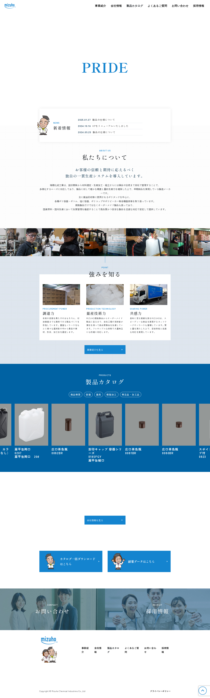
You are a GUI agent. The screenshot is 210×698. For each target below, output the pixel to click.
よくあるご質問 (157, 5)
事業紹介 (100, 5)
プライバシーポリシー (160, 691)
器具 (98, 394)
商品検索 (76, 394)
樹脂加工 (111, 394)
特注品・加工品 (131, 394)
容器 (88, 394)
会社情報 (116, 5)
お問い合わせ (180, 5)
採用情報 (198, 5)
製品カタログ (134, 5)
